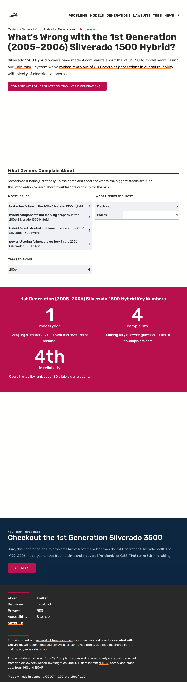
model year (49, 317)
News (169, 15)
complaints (137, 317)
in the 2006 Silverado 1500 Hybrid (46, 206)
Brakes (102, 215)
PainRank (23, 67)
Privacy (14, 610)
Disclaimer (16, 604)
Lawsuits (142, 15)
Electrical (103, 206)
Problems (78, 15)
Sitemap (43, 617)
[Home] (13, 15)
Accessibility (18, 617)
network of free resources (54, 640)
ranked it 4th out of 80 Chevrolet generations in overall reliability (116, 67)
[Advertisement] (93, 127)
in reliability (49, 359)
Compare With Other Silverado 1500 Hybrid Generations (57, 86)
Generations (119, 15)
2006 (13, 269)
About (12, 598)
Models (97, 15)
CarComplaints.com (136, 341)
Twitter (42, 598)
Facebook (44, 604)
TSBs (157, 15)
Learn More (22, 568)
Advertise (15, 623)
